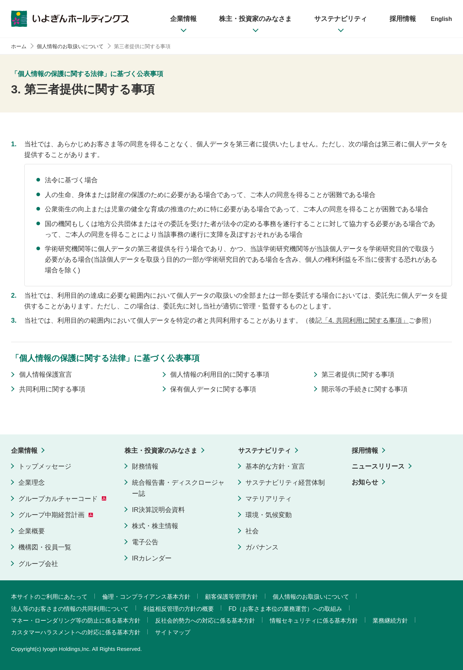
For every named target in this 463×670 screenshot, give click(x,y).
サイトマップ (172, 632)
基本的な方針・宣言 (275, 466)
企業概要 (31, 531)
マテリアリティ (268, 498)
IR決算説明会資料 (158, 509)
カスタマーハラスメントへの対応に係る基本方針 (75, 632)
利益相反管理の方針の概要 (178, 609)
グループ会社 (38, 563)
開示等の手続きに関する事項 (365, 389)
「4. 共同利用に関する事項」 (365, 320)
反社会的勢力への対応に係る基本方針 (205, 620)
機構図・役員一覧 (44, 547)
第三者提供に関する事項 (358, 374)
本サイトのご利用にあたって (49, 597)
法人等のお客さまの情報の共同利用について (70, 609)
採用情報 (365, 450)
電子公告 (145, 542)
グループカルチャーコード (58, 498)
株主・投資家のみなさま (161, 450)
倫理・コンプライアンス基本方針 (146, 597)
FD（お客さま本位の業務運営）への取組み (285, 609)
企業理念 (31, 482)
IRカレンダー (152, 558)
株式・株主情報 (155, 526)
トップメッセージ (44, 466)
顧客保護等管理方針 (231, 597)
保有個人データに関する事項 (213, 389)
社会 (252, 531)
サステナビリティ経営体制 (285, 482)
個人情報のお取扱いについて (311, 597)
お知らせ (365, 482)
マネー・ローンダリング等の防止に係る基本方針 (75, 620)
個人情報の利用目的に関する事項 (219, 374)
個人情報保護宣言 (45, 374)
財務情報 (145, 466)
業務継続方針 (390, 620)
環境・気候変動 (268, 515)
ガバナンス (262, 547)
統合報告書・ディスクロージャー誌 (178, 488)
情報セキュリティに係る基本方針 (314, 620)
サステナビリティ (264, 450)
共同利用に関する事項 (52, 389)
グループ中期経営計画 (51, 515)
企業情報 (24, 450)
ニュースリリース (378, 466)
